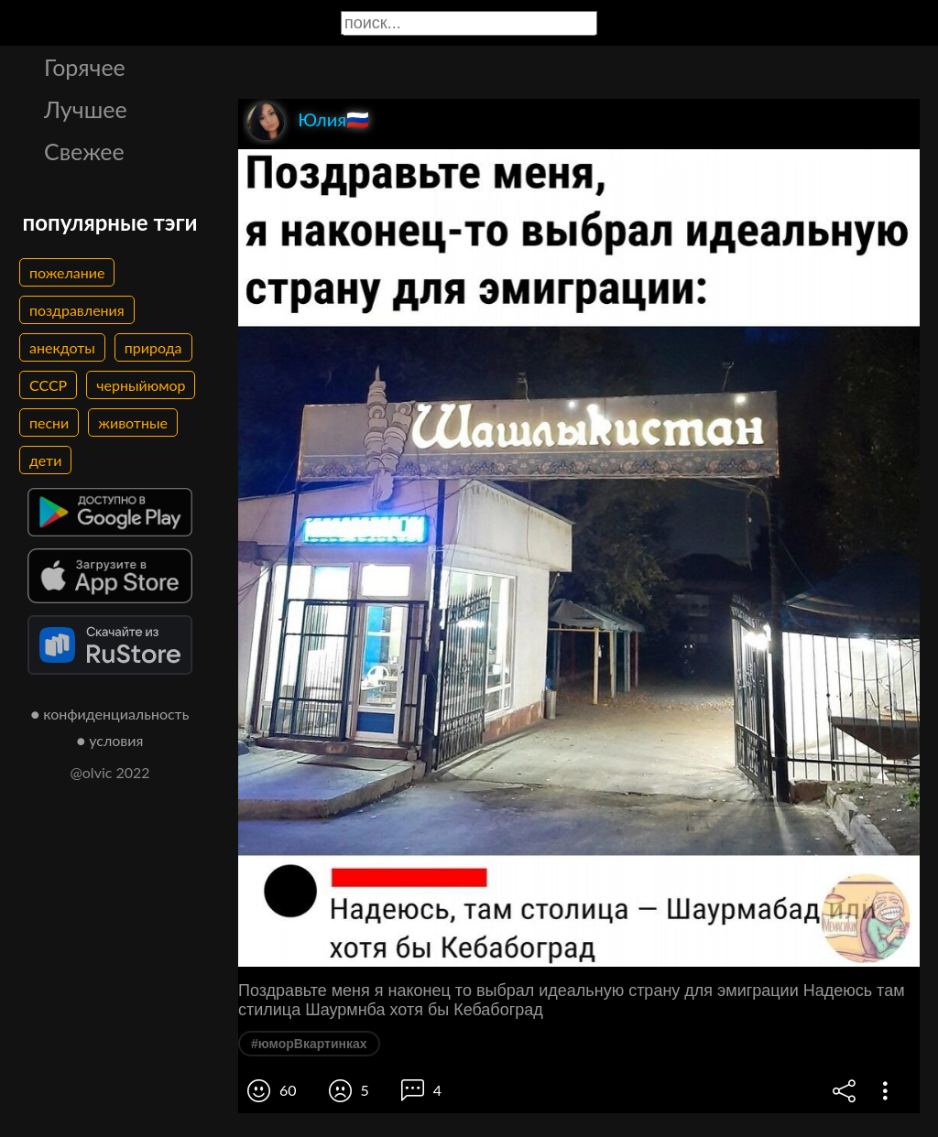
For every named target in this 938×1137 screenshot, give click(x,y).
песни (49, 422)
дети (45, 460)
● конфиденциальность (110, 713)
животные (133, 422)
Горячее (84, 67)
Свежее (84, 151)
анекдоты (62, 347)
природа (153, 347)
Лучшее (85, 109)
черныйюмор (140, 385)
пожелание (66, 272)
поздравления (77, 310)
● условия (110, 740)
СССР (48, 385)
